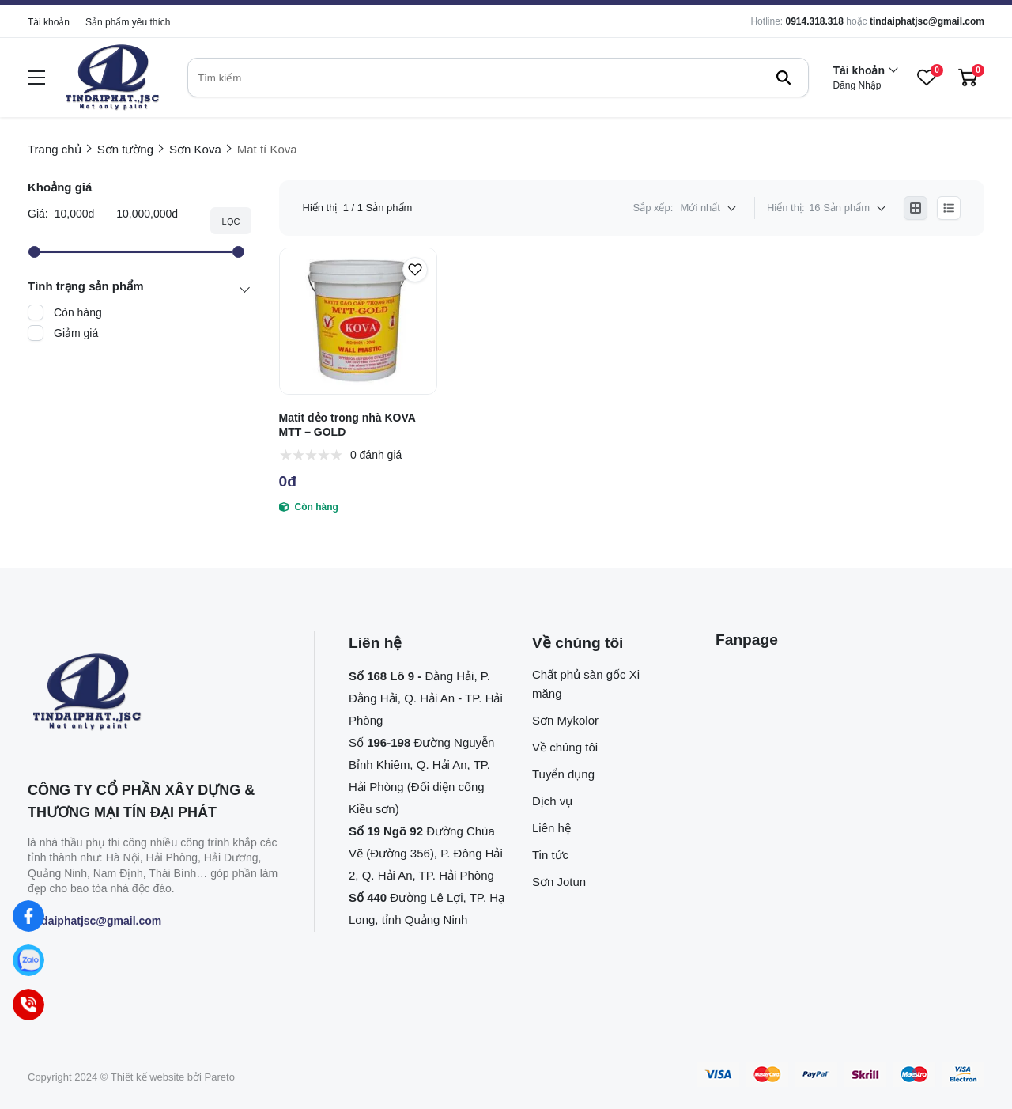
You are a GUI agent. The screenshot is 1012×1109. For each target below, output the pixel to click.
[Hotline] (29, 1005)
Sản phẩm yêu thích (127, 22)
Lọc (230, 221)
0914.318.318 (814, 21)
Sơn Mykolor (565, 720)
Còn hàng (78, 312)
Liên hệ (551, 828)
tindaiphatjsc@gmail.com (927, 21)
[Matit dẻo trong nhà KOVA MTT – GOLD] (358, 321)
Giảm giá (76, 333)
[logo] (112, 78)
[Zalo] (29, 960)
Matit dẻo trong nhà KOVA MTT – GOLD (347, 424)
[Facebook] (29, 916)
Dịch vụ (552, 801)
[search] (498, 77)
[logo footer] (154, 693)
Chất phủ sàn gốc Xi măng (586, 684)
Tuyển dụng (563, 774)
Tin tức (550, 854)
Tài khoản (49, 22)
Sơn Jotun (559, 881)
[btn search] (783, 78)
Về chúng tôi (565, 747)
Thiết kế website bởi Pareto (173, 1077)
